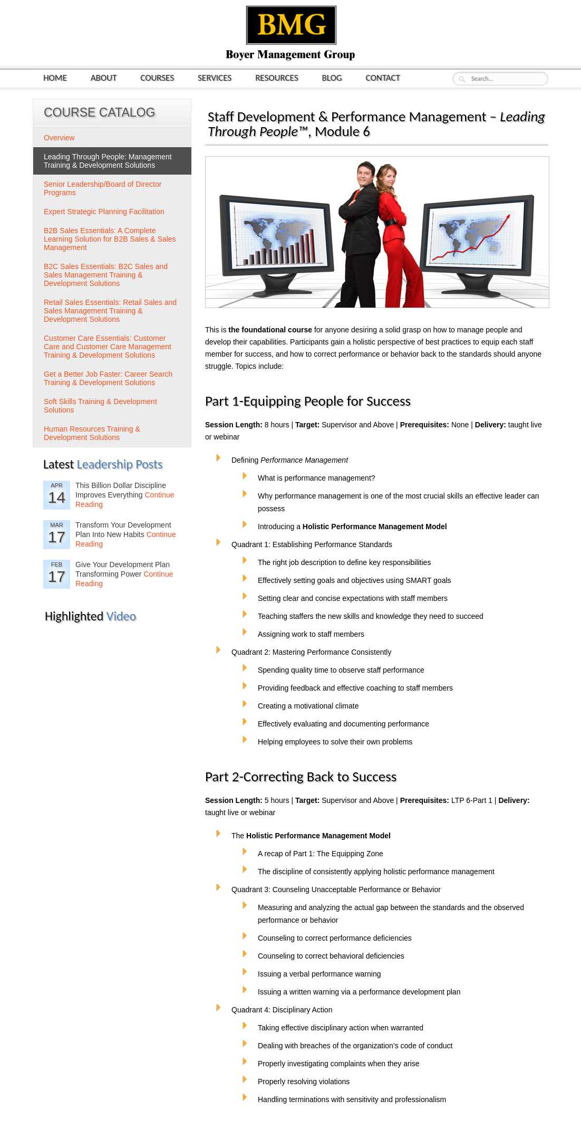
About (104, 77)
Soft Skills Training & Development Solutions (100, 405)
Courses (157, 77)
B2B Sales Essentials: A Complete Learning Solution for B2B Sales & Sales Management (110, 239)
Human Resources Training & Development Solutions (92, 433)
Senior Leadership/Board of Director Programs (102, 188)
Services (214, 77)
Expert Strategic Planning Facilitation (104, 211)
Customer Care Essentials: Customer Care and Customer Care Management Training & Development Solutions (107, 346)
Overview (59, 137)
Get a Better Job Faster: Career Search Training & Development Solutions (108, 378)
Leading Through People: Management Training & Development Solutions (108, 160)
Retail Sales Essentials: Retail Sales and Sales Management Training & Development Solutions (110, 310)
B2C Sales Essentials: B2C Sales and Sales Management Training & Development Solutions (106, 275)
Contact (383, 77)
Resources (276, 77)
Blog (332, 77)
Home (55, 77)
